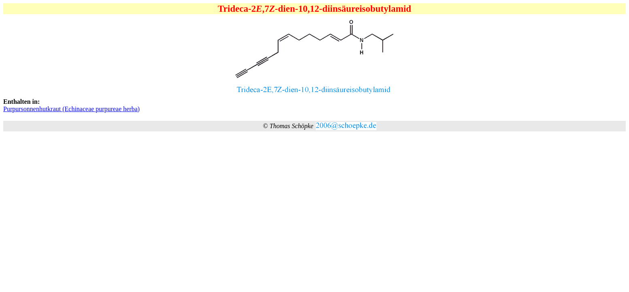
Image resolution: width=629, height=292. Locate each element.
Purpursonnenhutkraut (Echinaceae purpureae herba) (71, 108)
